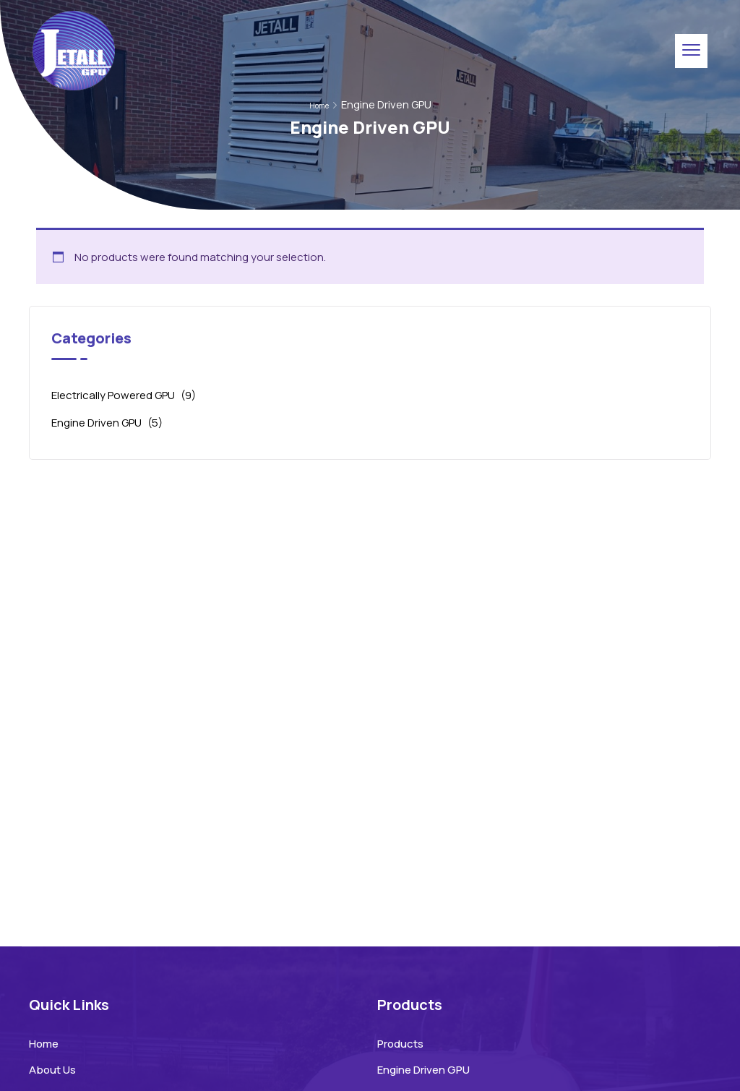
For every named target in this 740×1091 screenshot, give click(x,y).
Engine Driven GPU (96, 422)
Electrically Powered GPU (113, 395)
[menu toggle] (691, 50)
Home (319, 105)
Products (400, 1043)
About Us (52, 1069)
